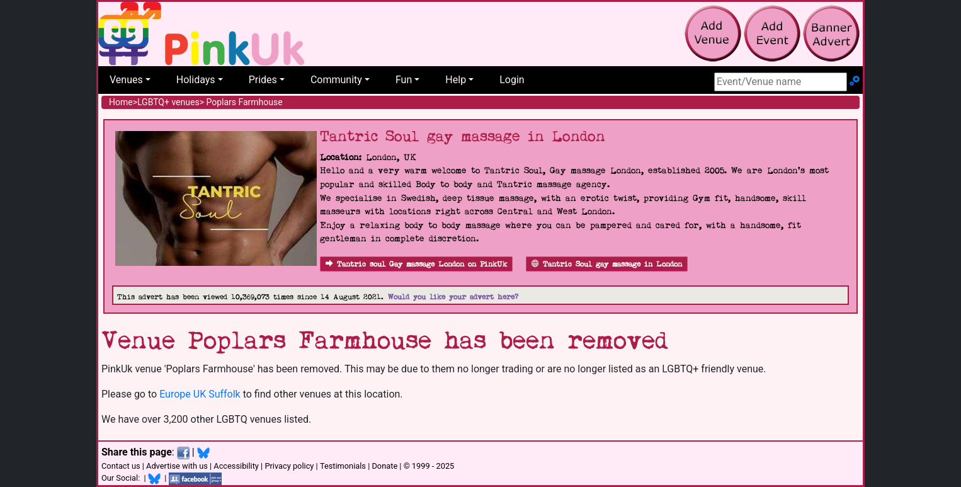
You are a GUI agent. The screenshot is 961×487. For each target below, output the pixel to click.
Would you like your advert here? (453, 297)
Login (511, 80)
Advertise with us (177, 466)
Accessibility (236, 466)
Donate (384, 466)
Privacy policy (289, 466)
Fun (403, 80)
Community (336, 80)
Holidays (195, 80)
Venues (126, 80)
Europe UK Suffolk (200, 394)
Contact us (120, 466)
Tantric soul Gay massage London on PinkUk (416, 264)
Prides (263, 80)
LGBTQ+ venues (168, 102)
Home (121, 102)
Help (455, 80)
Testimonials (343, 466)
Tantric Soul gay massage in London (607, 264)
